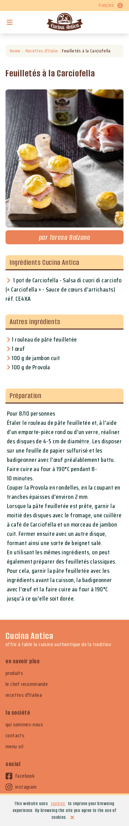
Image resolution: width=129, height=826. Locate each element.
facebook (20, 776)
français (111, 5)
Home (15, 50)
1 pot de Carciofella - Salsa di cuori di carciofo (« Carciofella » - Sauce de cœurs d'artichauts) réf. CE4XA (64, 289)
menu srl (14, 746)
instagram (21, 787)
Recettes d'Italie (41, 50)
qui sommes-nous (24, 724)
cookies (58, 803)
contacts (15, 735)
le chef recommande (27, 684)
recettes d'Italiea (24, 695)
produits (14, 673)
